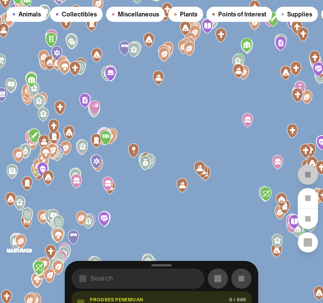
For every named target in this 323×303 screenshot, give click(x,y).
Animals (27, 14)
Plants (185, 14)
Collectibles (76, 14)
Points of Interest (239, 14)
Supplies (296, 14)
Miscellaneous (135, 14)
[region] (161, 151)
